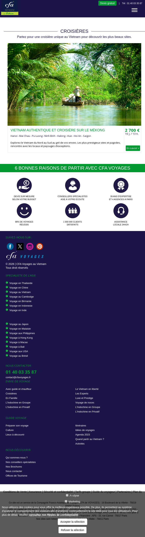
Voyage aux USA (18, 351)
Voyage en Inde (17, 310)
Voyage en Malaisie (20, 328)
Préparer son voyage (17, 425)
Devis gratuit (107, 3)
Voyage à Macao (18, 342)
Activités (79, 443)
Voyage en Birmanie (20, 301)
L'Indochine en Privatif (18, 407)
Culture (10, 430)
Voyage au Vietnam (20, 292)
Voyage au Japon (18, 324)
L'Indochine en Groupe (18, 402)
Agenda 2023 (82, 434)
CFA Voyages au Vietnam (31, 263)
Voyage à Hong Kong (21, 337)
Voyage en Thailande (20, 283)
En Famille (11, 398)
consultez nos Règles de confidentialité (53, 514)
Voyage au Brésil (18, 355)
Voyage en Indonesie (20, 305)
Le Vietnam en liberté (87, 389)
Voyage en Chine (18, 287)
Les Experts (81, 393)
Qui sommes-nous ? (17, 457)
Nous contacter (14, 471)
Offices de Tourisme (16, 475)
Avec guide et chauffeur (18, 389)
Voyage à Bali (17, 346)
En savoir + (133, 148)
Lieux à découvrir (15, 434)
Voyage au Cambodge (21, 296)
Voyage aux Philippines (22, 333)
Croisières (11, 393)
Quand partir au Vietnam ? (89, 439)
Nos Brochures (14, 466)
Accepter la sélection (72, 521)
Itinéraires (80, 425)
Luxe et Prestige (84, 398)
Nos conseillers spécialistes (21, 462)
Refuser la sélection (72, 530)
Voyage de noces (84, 402)
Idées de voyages (85, 430)
